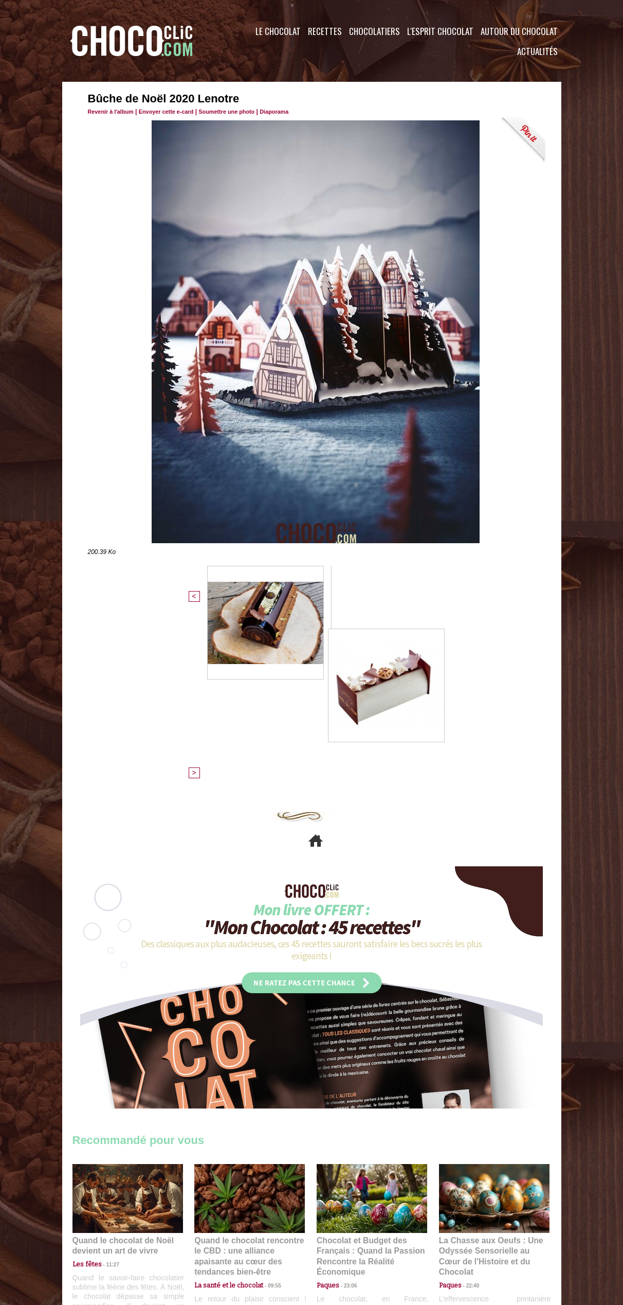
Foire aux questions (469, 1242)
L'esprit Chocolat (440, 31)
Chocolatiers (374, 31)
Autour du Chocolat (519, 31)
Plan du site (340, 1242)
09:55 (266, 1097)
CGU (209, 1242)
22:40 (469, 1097)
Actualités (537, 51)
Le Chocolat (278, 31)
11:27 (107, 1088)
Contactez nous (103, 1242)
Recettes (325, 31)
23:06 (346, 1108)
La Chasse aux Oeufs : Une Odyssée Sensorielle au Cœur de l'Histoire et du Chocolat (490, 1075)
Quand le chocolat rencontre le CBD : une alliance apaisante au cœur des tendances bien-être (248, 1075)
